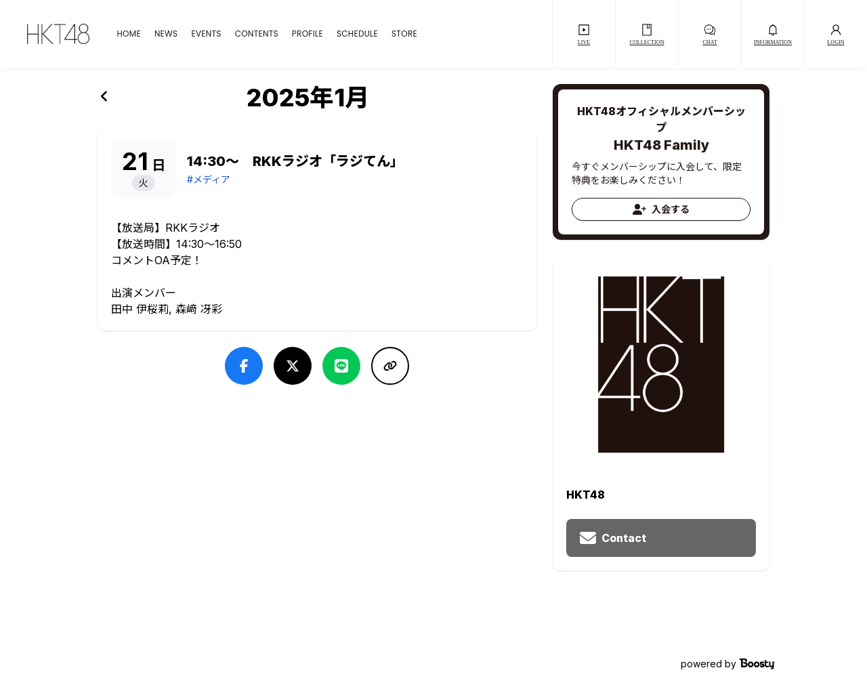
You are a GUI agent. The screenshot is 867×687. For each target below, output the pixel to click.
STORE (404, 34)
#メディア (208, 179)
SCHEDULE (357, 34)
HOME (128, 34)
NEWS (166, 34)
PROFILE (307, 34)
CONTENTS (256, 34)
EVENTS (206, 34)
